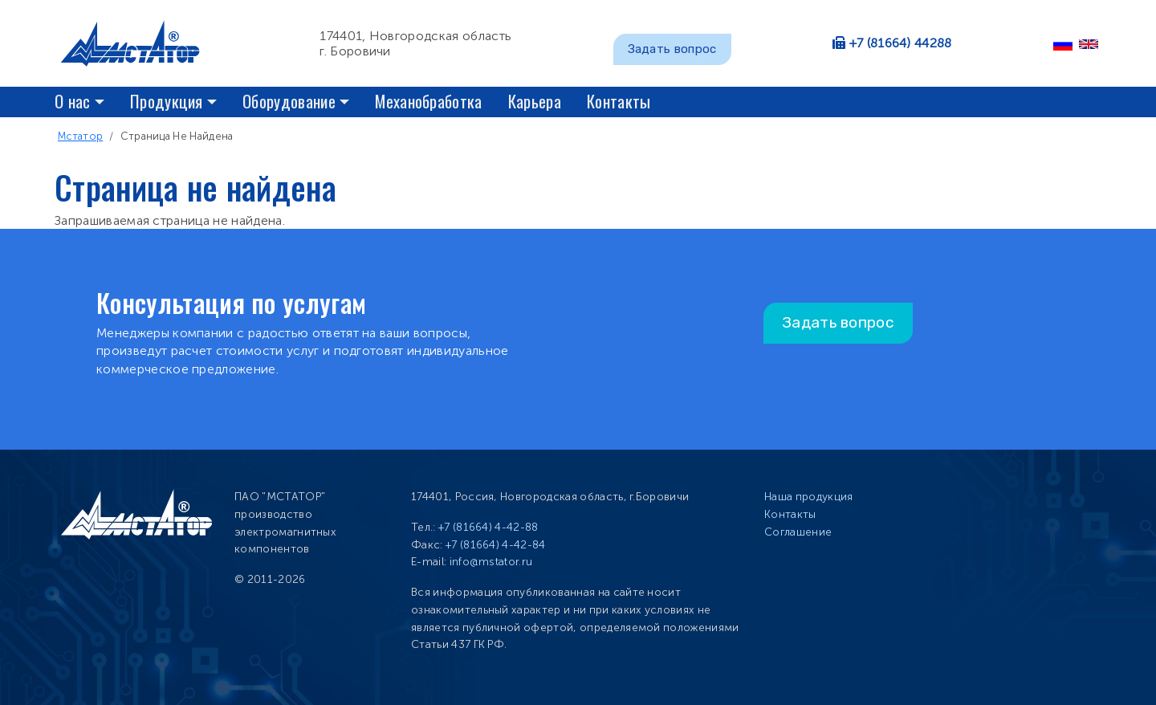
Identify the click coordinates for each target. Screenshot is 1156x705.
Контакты (619, 100)
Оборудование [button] (289, 100)
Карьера (534, 100)
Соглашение (798, 532)
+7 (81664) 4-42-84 (496, 545)
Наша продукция (808, 496)
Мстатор (80, 136)
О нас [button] (73, 100)
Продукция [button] (166, 100)
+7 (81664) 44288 (900, 43)
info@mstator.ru (491, 561)
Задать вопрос (672, 49)
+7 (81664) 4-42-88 (488, 527)
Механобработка (428, 100)
